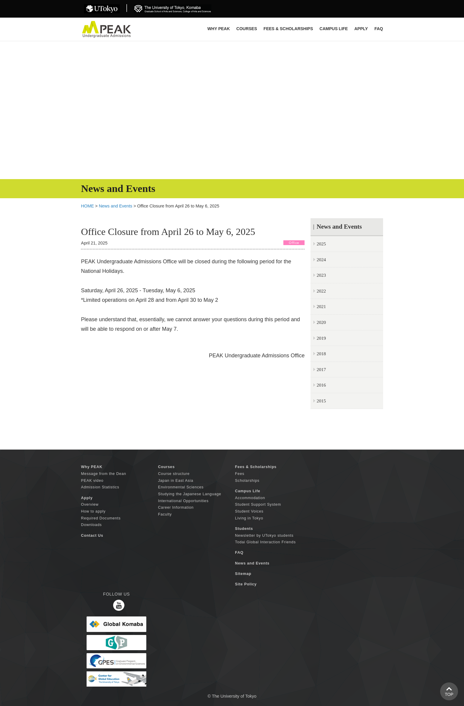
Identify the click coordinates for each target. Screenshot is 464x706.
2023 (321, 275)
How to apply (93, 511)
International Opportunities (183, 501)
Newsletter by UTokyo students (264, 535)
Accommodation (250, 498)
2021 (321, 306)
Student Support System (258, 504)
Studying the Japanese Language (189, 494)
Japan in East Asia (175, 481)
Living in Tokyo (249, 518)
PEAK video (92, 481)
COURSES (246, 28)
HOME (87, 206)
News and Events (115, 206)
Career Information (175, 507)
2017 (321, 369)
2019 (321, 338)
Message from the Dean (103, 474)
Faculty (165, 514)
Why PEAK (219, 28)
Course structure (174, 474)
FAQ (378, 28)
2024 (321, 259)
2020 (321, 322)
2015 (321, 400)
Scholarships (247, 481)
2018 (321, 353)
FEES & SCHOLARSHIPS (288, 28)
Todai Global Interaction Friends (265, 542)
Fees (239, 474)
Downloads (91, 525)
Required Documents (101, 518)
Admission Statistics (100, 487)
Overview (90, 504)
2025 (321, 243)
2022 (321, 290)
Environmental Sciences (181, 487)
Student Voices (249, 511)
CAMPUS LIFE (333, 28)
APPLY (361, 28)
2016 (321, 384)
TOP (449, 694)
